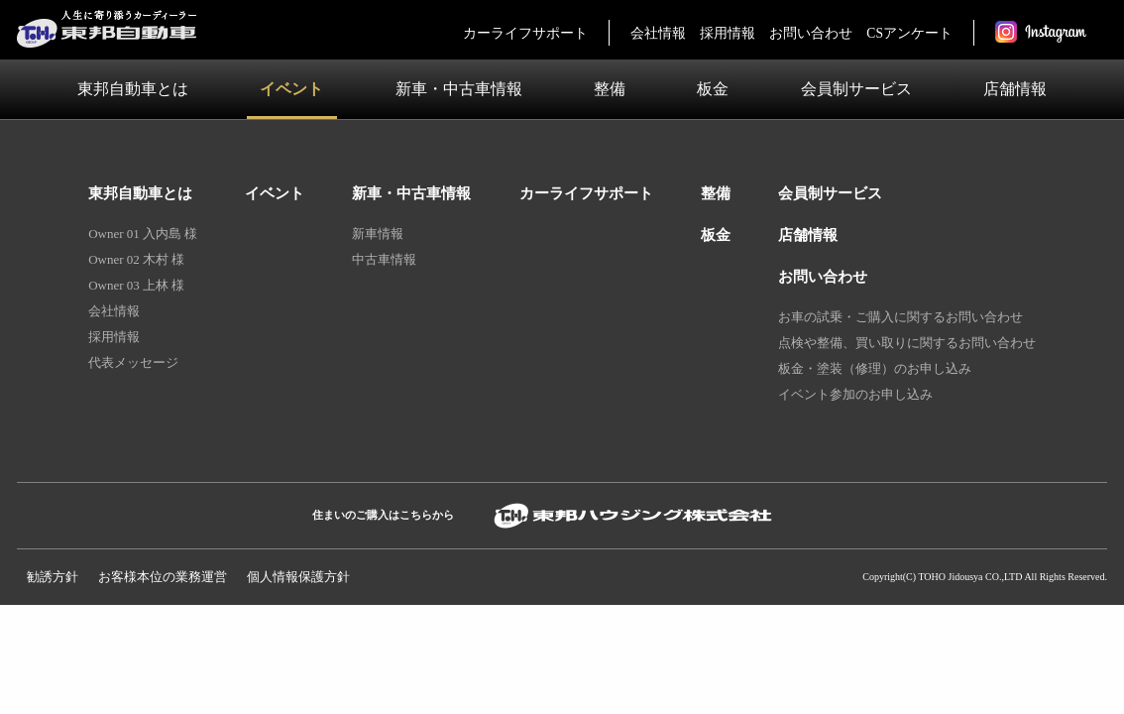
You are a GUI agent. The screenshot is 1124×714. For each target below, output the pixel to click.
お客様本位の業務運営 (162, 576)
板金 (713, 88)
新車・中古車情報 (458, 88)
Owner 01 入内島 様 (142, 233)
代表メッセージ (133, 362)
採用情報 (727, 33)
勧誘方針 (52, 576)
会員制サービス (856, 88)
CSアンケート (909, 33)
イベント (291, 88)
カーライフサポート (525, 33)
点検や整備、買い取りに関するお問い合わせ (907, 342)
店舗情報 (1015, 88)
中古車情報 (384, 259)
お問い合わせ (810, 33)
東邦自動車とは (132, 88)
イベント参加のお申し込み (855, 394)
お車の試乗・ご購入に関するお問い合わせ (900, 316)
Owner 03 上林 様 (136, 285)
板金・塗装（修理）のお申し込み (874, 368)
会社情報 (658, 33)
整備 (609, 88)
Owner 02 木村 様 (136, 259)
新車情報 (377, 233)
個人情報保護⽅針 (298, 576)
